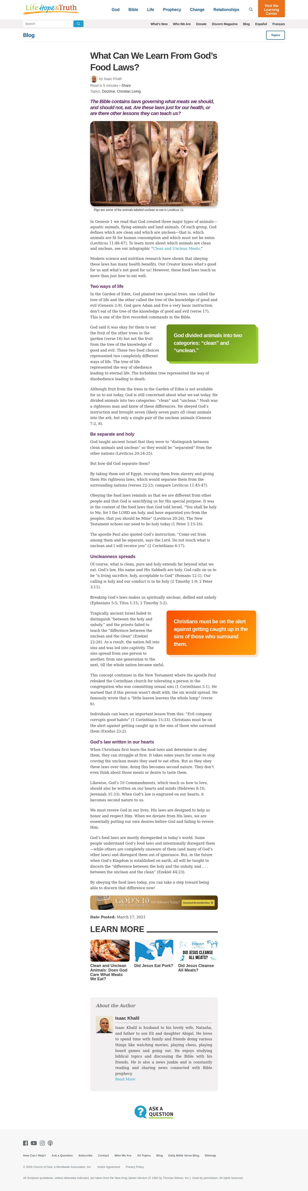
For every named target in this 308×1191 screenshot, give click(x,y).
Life (150, 9)
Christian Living (129, 91)
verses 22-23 (141, 485)
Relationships (226, 9)
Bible (133, 9)
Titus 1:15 (129, 603)
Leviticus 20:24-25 (133, 453)
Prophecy (172, 9)
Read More (125, 1079)
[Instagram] (43, 1143)
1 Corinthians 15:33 (150, 720)
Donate (201, 24)
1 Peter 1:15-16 (187, 524)
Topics (275, 35)
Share (126, 85)
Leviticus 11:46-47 (108, 243)
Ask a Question (62, 1155)
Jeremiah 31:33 (104, 794)
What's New (159, 24)
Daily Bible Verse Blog (183, 1155)
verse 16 (113, 339)
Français (278, 24)
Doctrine (108, 91)
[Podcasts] (51, 1143)
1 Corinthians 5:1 (192, 687)
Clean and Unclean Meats (176, 248)
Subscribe (85, 1155)
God (116, 9)
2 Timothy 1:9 (184, 581)
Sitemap (210, 1155)
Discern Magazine (225, 24)
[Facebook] (26, 1143)
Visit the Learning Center (271, 9)
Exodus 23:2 (113, 731)
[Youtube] (35, 1143)
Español (261, 24)
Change (197, 9)
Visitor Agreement (108, 1167)
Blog (246, 24)
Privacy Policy (135, 1167)
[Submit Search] (78, 23)
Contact (103, 1155)
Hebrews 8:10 (191, 788)
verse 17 (199, 311)
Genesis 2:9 (109, 305)
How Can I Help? (34, 1155)
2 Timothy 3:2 (152, 603)
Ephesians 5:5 (104, 603)
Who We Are (182, 24)
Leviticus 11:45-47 (188, 485)
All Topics (144, 1155)
